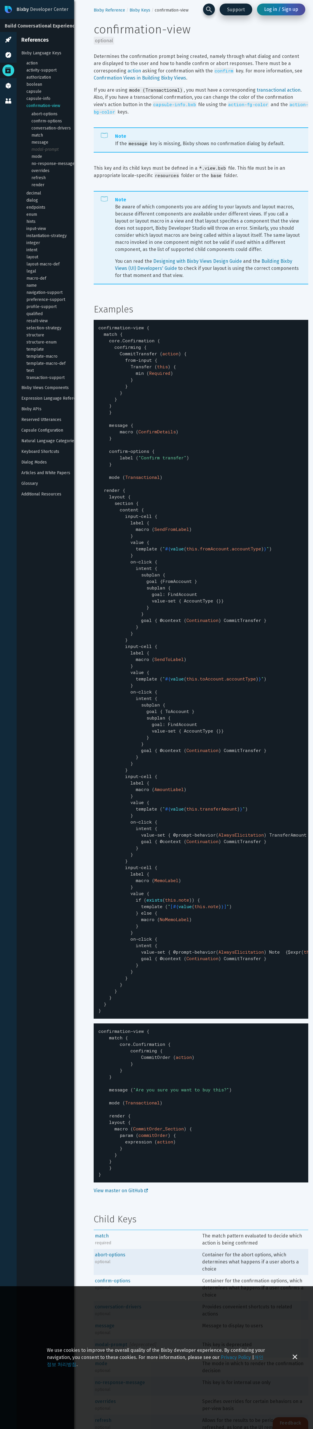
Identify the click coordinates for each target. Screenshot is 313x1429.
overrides (40, 170)
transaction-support (45, 377)
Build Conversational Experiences (42, 26)
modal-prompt (45, 149)
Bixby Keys (140, 10)
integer (33, 242)
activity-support (41, 70)
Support (236, 9)
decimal (33, 193)
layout (32, 257)
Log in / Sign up (281, 9)
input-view (36, 228)
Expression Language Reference (52, 398)
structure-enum (41, 342)
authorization (38, 77)
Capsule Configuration (42, 430)
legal (31, 271)
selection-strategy (43, 327)
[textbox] (201, 638)
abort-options (44, 113)
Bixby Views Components (45, 387)
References (35, 40)
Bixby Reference (109, 10)
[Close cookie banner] (295, 1357)
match (37, 135)
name (31, 285)
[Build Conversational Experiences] (44, 25)
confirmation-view (43, 105)
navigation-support (44, 292)
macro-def (36, 278)
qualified (34, 313)
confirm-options (46, 121)
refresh (38, 177)
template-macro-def (46, 363)
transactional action (279, 90)
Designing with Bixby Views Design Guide (197, 261)
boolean (34, 84)
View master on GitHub (121, 1114)
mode (36, 156)
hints (31, 221)
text (30, 370)
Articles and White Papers (45, 472)
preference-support (45, 299)
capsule (33, 91)
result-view (37, 320)
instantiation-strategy (46, 235)
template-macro (42, 356)
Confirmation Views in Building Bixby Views (140, 78)
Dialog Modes (34, 462)
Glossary (29, 483)
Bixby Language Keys (41, 53)
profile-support (41, 306)
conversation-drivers (51, 128)
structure (35, 335)
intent (31, 249)
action (32, 63)
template (35, 349)
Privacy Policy (236, 1357)
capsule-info (38, 98)
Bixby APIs (31, 408)
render (37, 184)
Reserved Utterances (41, 419)
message (39, 142)
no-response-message (53, 163)
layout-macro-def (43, 264)
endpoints (35, 207)
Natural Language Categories (48, 440)
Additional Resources (41, 494)
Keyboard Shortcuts (40, 451)
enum (31, 214)
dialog (32, 200)
